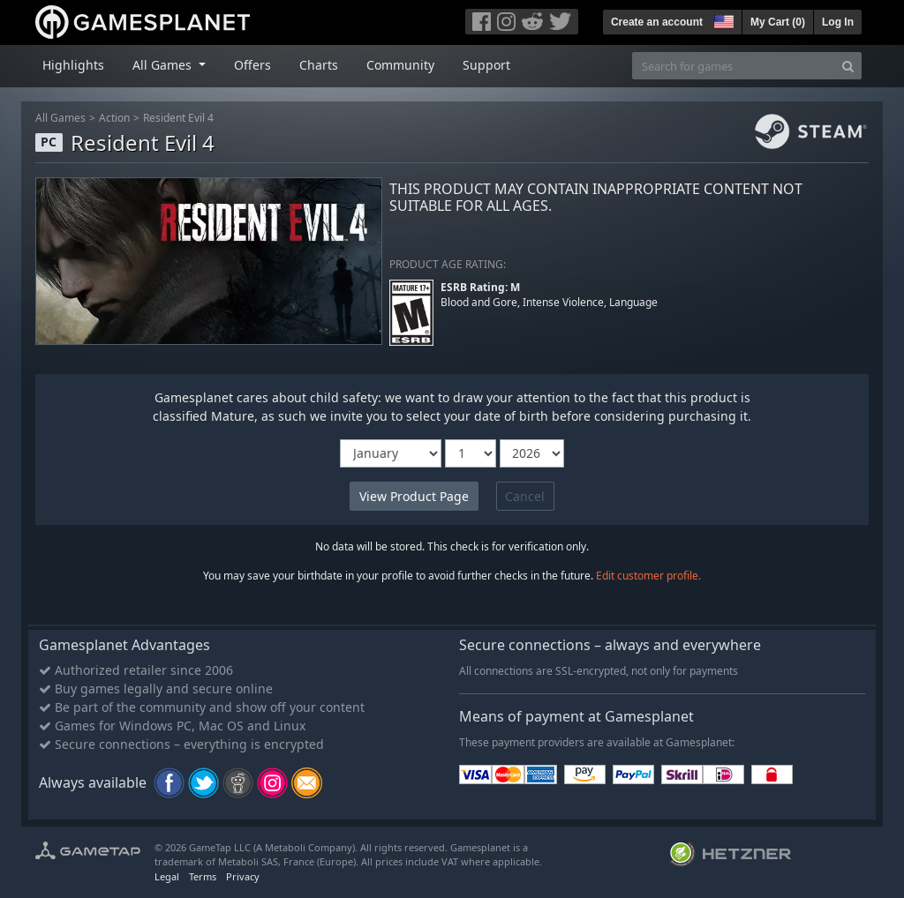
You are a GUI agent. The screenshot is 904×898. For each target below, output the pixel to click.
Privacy (243, 876)
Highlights (73, 64)
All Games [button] (163, 64)
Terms (202, 876)
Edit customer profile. (648, 575)
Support (486, 64)
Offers (252, 64)
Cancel (525, 496)
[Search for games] (733, 65)
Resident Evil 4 (178, 117)
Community (400, 64)
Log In (838, 22)
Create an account (657, 22)
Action (114, 117)
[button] (722, 19)
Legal (166, 876)
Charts (318, 64)
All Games (60, 117)
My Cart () (777, 22)
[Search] (848, 65)
